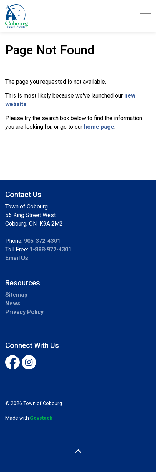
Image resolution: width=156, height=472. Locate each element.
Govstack (41, 418)
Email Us (16, 258)
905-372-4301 (42, 240)
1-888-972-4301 (50, 249)
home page (99, 126)
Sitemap (16, 294)
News (12, 303)
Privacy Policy (24, 312)
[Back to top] (78, 451)
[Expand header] (145, 16)
